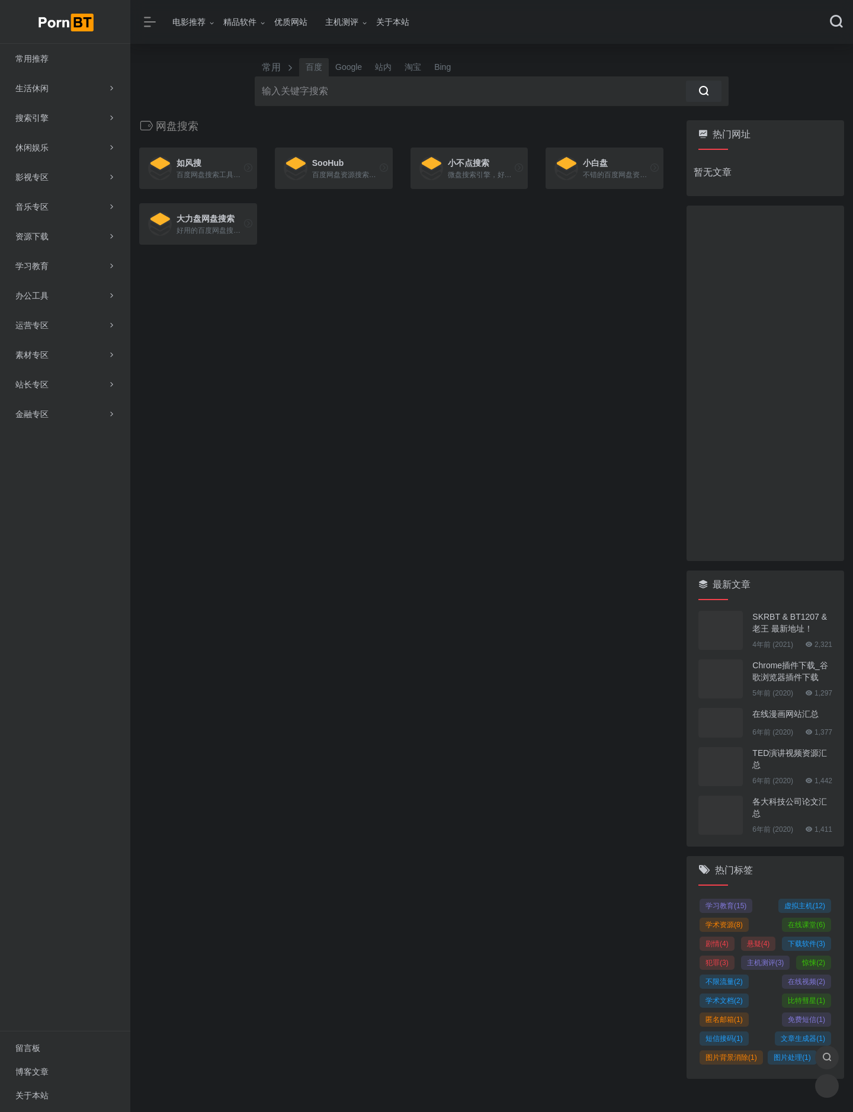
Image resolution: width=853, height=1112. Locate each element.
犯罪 (717, 963)
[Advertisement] (765, 383)
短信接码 (724, 1038)
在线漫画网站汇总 (785, 714)
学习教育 (726, 906)
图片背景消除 (731, 1057)
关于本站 (392, 22)
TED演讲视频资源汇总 (789, 759)
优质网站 (290, 22)
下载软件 (806, 944)
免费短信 (806, 1019)
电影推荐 (189, 22)
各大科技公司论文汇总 (789, 807)
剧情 (717, 944)
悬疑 (758, 944)
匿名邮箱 (724, 1019)
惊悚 (813, 963)
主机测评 (341, 22)
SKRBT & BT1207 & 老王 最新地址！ (789, 622)
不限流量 (724, 982)
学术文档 (724, 1000)
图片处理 (792, 1057)
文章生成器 (803, 1038)
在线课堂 (806, 925)
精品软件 (239, 22)
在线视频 (806, 982)
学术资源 (724, 925)
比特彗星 (806, 1000)
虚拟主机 (804, 906)
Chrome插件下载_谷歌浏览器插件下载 (790, 671)
